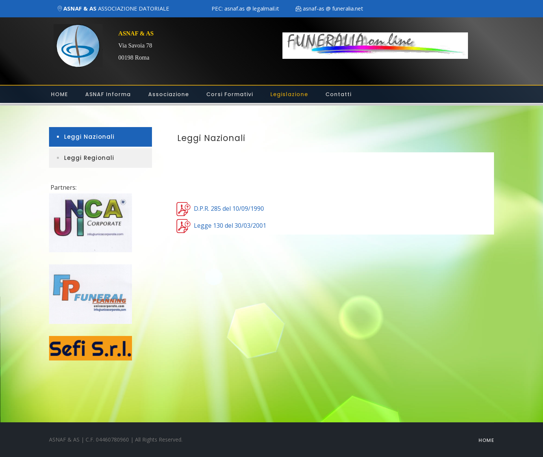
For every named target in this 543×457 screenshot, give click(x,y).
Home (486, 440)
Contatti (338, 94)
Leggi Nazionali (89, 137)
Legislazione (289, 94)
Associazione (168, 94)
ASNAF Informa (108, 94)
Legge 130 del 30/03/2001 (230, 225)
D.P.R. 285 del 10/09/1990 (229, 208)
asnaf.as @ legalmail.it (251, 8)
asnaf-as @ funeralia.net (333, 8)
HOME (59, 94)
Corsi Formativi (229, 94)
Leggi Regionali (89, 158)
